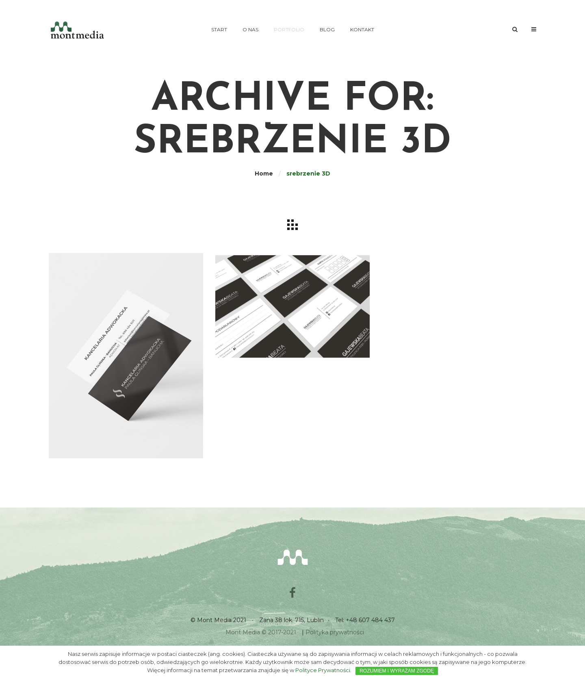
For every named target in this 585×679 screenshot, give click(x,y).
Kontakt (362, 29)
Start (219, 29)
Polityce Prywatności (322, 670)
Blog (327, 29)
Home (264, 173)
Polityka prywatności (335, 632)
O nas (250, 29)
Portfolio (289, 29)
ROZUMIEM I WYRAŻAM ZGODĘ (397, 671)
